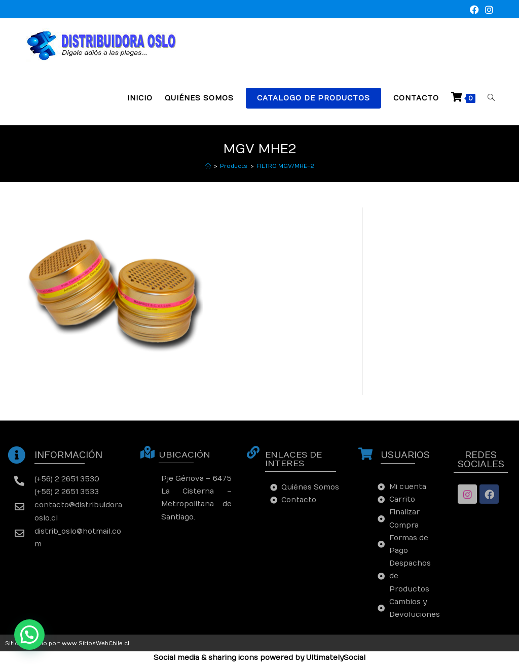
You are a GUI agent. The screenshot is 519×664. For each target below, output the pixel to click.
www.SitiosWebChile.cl (95, 643)
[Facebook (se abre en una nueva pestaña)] (474, 10)
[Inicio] (208, 166)
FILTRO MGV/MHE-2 (285, 166)
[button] (29, 634)
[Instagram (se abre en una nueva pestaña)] (487, 10)
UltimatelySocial (335, 657)
